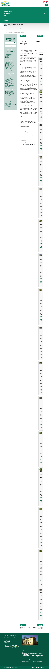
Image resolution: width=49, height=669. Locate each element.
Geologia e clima (9, 62)
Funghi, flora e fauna (21, 29)
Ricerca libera (9, 54)
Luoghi (7, 57)
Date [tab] (22, 136)
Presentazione (24, 11)
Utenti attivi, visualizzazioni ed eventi (12, 654)
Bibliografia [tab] (23, 140)
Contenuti (24, 13)
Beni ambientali (9, 64)
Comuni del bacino (9, 68)
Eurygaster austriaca (9, 84)
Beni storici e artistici (10, 65)
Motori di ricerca (24, 18)
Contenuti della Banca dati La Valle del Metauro (12, 653)
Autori (7, 56)
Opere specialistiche (10, 70)
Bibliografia (8, 55)
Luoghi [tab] (31, 136)
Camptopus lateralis (9, 86)
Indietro (23, 35)
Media (24, 15)
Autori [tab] (26, 136)
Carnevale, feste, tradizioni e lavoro (10, 67)
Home (5, 9)
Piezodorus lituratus (9, 80)
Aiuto (6, 20)
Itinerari (7, 69)
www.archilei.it (6, 642)
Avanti (40, 35)
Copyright (36, 662)
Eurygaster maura (9, 82)
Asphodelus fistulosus (9, 78)
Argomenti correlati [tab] (25, 138)
